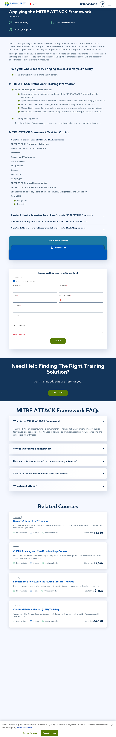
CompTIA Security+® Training (30, 521)
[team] (25, 281)
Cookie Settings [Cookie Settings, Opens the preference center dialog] (30, 733)
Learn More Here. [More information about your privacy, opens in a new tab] (25, 727)
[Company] (58, 309)
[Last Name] (81, 290)
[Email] (35, 300)
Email (15, 295)
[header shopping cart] (102, 4)
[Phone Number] (81, 300)
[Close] (112, 725)
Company (17, 305)
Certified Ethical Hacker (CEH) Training (36, 609)
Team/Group (31, 281)
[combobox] (62, 299)
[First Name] (35, 290)
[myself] (14, 281)
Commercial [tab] (58, 247)
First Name (17, 285)
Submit (58, 341)
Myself (18, 281)
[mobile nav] (109, 4)
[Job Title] (58, 319)
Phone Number (65, 295)
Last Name (63, 285)
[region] (58, 729)
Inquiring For (17, 278)
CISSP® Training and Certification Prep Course (40, 551)
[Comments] (58, 330)
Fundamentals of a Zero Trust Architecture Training (43, 581)
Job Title (16, 315)
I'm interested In (19, 325)
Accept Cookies (49, 733)
